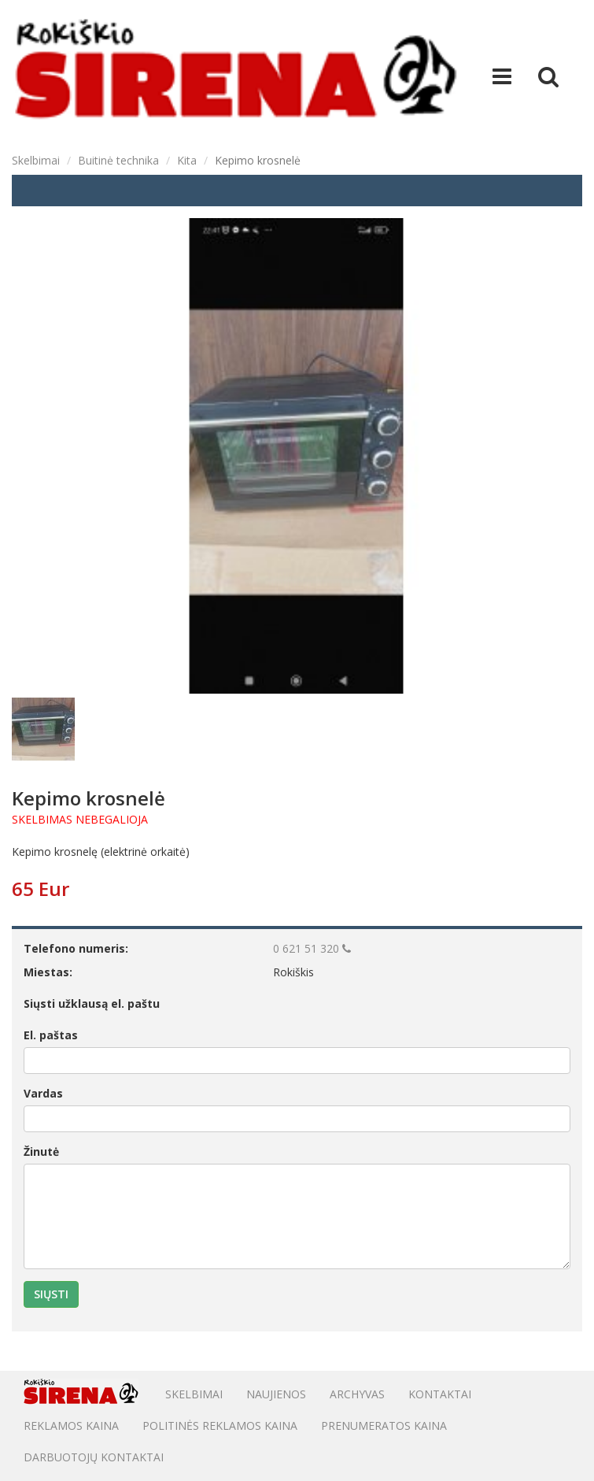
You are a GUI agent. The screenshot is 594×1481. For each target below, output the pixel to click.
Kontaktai (439, 1394)
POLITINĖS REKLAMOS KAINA (219, 1425)
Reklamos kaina (71, 1425)
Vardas (43, 1093)
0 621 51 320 (312, 948)
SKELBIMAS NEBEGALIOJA (80, 819)
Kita (187, 160)
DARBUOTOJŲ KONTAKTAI (94, 1457)
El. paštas (51, 1034)
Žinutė (41, 1151)
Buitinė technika (118, 160)
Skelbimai (36, 160)
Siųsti (51, 1294)
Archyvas (357, 1394)
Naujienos (276, 1394)
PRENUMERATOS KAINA (384, 1425)
